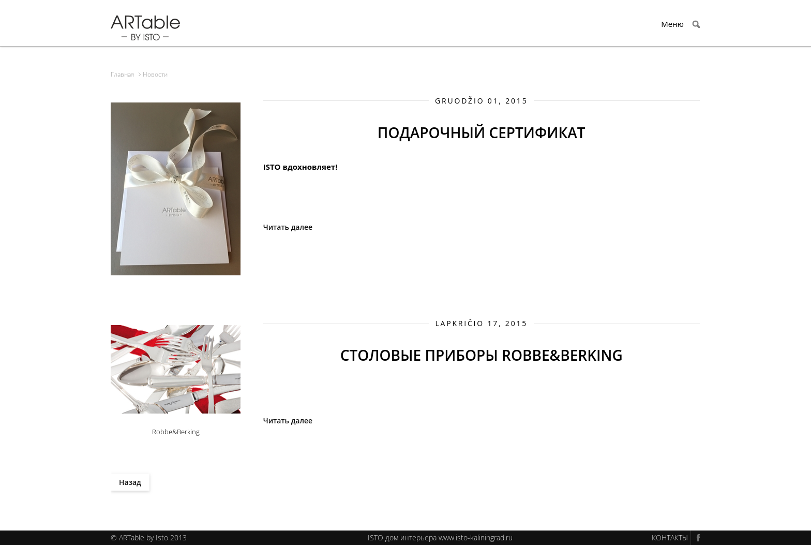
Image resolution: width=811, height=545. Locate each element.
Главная (122, 74)
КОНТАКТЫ (670, 537)
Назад (130, 482)
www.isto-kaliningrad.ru (476, 537)
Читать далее (287, 227)
